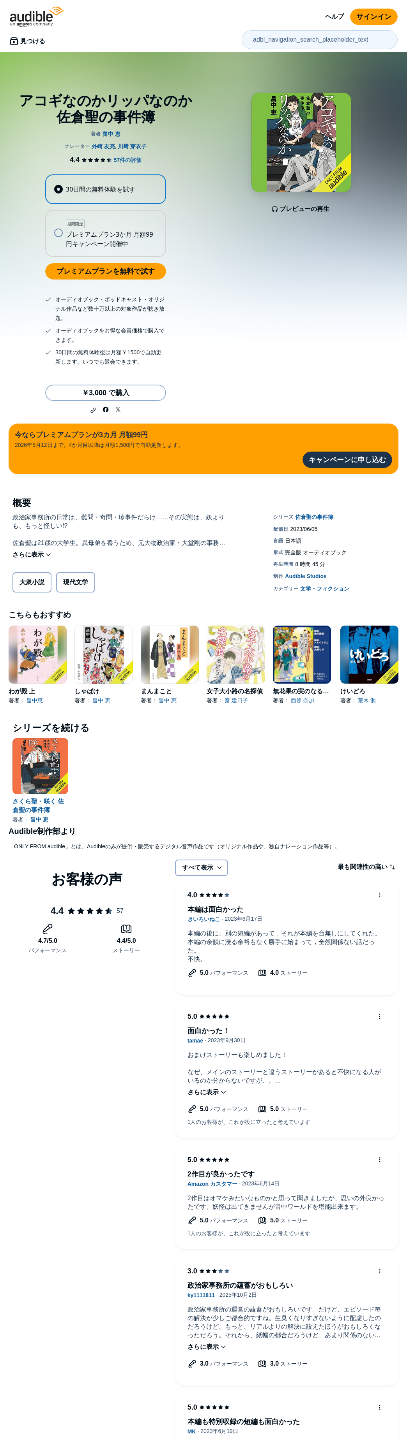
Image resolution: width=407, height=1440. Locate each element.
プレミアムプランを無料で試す (106, 271)
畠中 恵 (101, 700)
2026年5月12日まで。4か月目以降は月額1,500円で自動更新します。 (99, 439)
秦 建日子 (236, 700)
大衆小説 (31, 582)
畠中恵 (35, 700)
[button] (93, 410)
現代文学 (75, 582)
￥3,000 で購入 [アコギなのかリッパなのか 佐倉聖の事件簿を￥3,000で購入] (105, 393)
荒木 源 (367, 700)
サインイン (373, 17)
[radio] (105, 189)
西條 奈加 (302, 700)
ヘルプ (334, 16)
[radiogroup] (105, 215)
